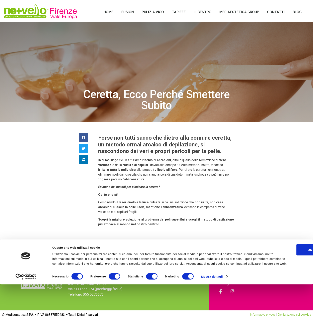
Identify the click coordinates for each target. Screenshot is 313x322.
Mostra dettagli (212, 314)
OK (279, 282)
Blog (297, 12)
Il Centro (202, 12)
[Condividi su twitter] (83, 148)
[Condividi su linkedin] (83, 159)
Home (108, 12)
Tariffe (179, 12)
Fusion (127, 12)
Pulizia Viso (153, 12)
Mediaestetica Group (239, 12)
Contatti (276, 12)
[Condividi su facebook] (83, 137)
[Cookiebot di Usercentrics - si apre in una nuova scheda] (25, 314)
